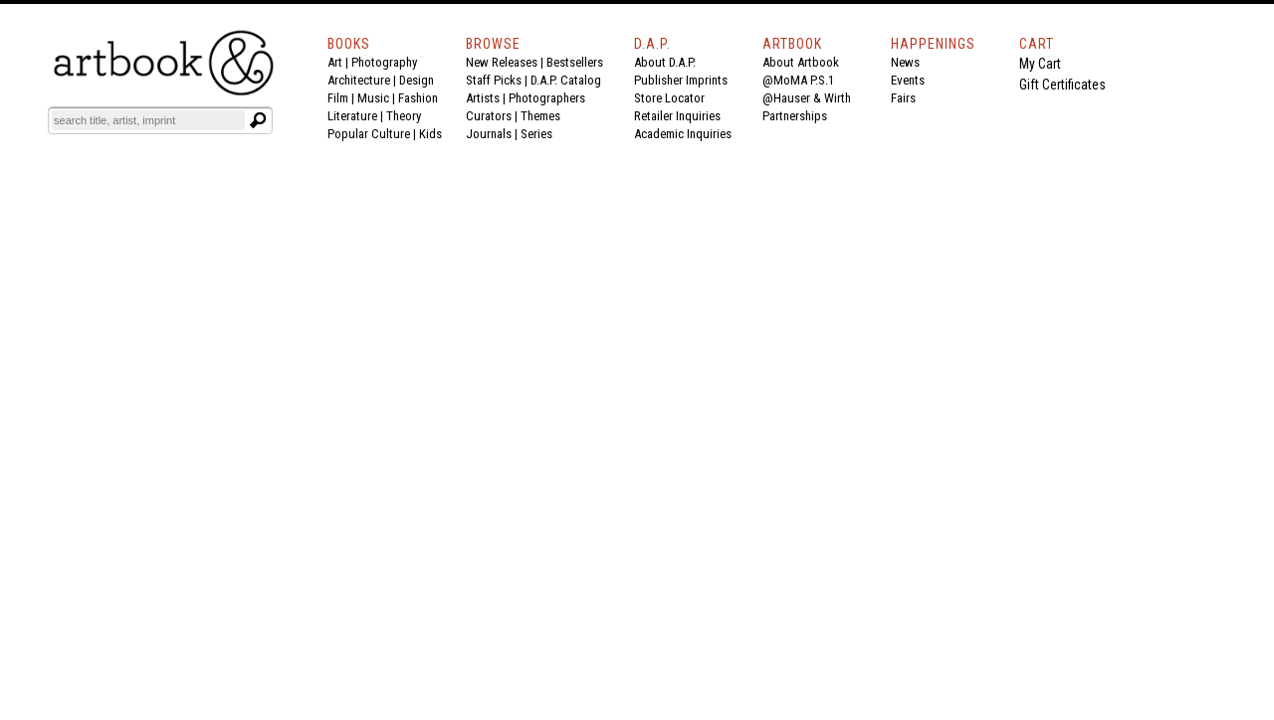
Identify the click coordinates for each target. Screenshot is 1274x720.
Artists (483, 97)
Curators (489, 115)
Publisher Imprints (681, 80)
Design (416, 80)
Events (908, 80)
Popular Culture (368, 133)
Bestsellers (574, 62)
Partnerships (794, 115)
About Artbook (800, 62)
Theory (403, 115)
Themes (540, 115)
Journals (489, 133)
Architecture (358, 80)
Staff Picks (494, 80)
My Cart (1040, 64)
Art (334, 62)
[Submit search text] (258, 120)
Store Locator (669, 97)
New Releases (501, 62)
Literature (352, 115)
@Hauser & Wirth (806, 97)
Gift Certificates (1062, 84)
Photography (384, 62)
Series (536, 133)
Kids (430, 133)
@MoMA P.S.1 (798, 80)
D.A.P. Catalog (566, 80)
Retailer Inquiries (677, 115)
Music (373, 97)
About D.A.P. (665, 62)
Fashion (418, 97)
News (905, 62)
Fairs (903, 97)
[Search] (148, 120)
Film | (342, 97)
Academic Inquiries (683, 133)
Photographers (547, 97)
